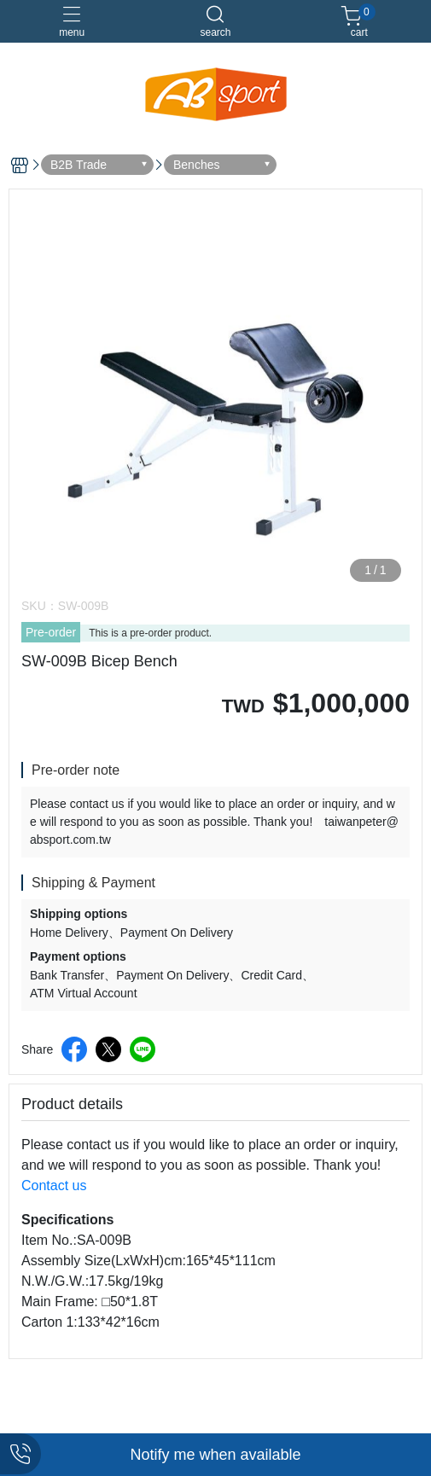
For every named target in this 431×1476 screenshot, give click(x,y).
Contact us (53, 1185)
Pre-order (51, 632)
